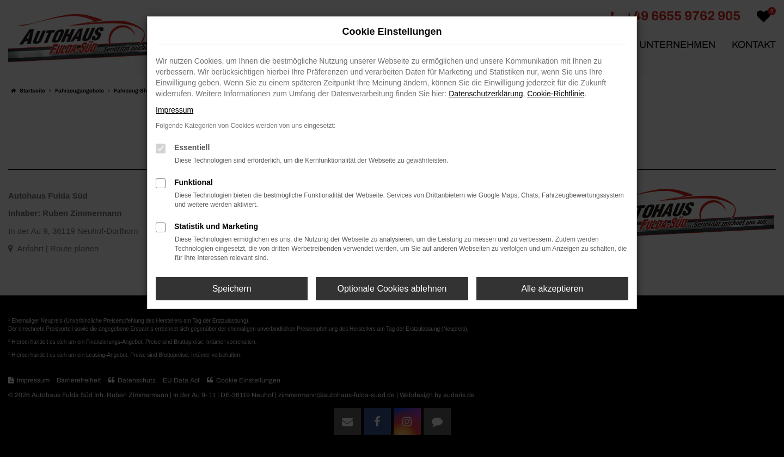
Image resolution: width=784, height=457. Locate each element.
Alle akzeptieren (552, 288)
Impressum (174, 110)
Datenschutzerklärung (486, 93)
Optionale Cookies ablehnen (391, 288)
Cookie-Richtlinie (555, 93)
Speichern (232, 288)
